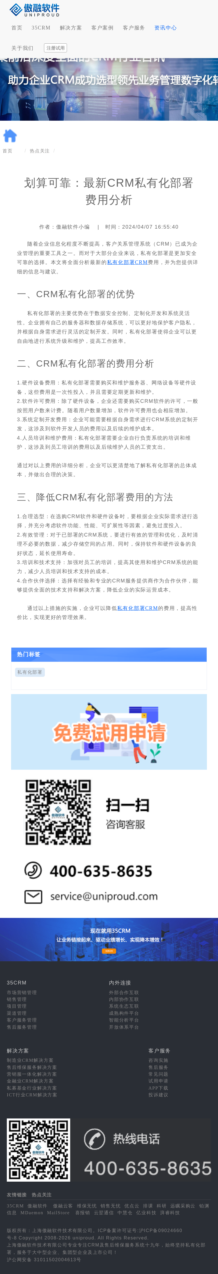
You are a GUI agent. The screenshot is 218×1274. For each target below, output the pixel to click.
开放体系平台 (124, 1027)
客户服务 (134, 28)
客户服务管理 (22, 1020)
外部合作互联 (124, 992)
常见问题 (158, 1074)
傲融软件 (38, 1205)
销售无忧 (110, 1205)
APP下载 (158, 1088)
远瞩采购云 (183, 1205)
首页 (17, 28)
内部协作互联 (124, 999)
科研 (162, 1205)
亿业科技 (146, 1212)
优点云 (131, 1205)
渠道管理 (17, 1013)
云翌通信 (104, 1212)
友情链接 (17, 1194)
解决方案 (71, 28)
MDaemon (31, 1212)
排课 (148, 1205)
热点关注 (40, 150)
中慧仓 (125, 1212)
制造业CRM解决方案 (30, 1060)
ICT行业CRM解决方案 (32, 1094)
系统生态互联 (124, 1006)
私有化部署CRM (127, 262)
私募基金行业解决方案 (32, 1088)
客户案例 (102, 28)
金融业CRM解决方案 (30, 1081)
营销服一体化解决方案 (32, 1074)
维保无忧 (87, 1205)
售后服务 (158, 1067)
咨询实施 (158, 1060)
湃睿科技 (170, 1212)
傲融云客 (63, 1205)
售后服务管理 (22, 1027)
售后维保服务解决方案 (32, 1067)
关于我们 (22, 48)
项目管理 (17, 1006)
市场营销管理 (22, 992)
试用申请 (158, 1081)
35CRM (41, 28)
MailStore (58, 1212)
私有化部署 (30, 672)
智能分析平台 (124, 1020)
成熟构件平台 (124, 1013)
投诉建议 (158, 1094)
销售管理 (17, 999)
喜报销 (82, 1212)
